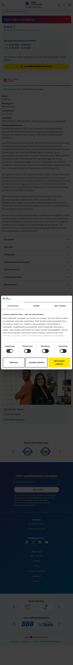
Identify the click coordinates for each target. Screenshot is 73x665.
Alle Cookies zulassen (59, 362)
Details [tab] (37, 306)
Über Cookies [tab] (60, 306)
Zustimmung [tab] (12, 306)
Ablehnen (14, 362)
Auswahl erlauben (36, 362)
